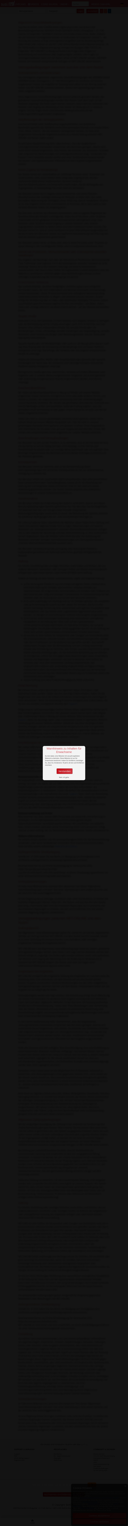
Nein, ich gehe (64, 777)
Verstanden (64, 771)
